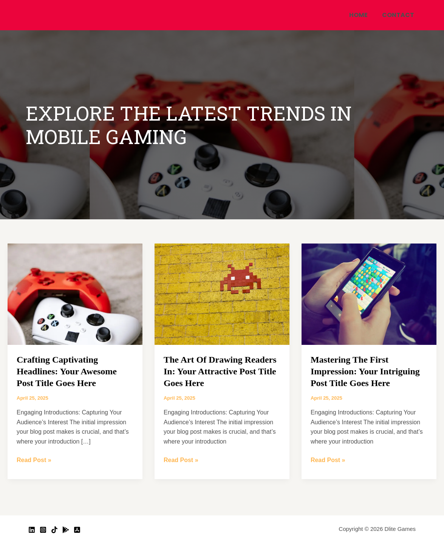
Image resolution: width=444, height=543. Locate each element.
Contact (399, 15)
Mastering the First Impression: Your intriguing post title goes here (365, 371)
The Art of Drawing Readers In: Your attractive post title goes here (220, 371)
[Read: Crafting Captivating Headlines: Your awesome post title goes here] (75, 293)
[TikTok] (54, 529)
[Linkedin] (31, 529)
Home (362, 15)
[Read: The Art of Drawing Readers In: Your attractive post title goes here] (222, 293)
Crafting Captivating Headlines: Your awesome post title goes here (67, 371)
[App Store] (77, 529)
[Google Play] (65, 529)
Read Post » (34, 459)
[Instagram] (43, 529)
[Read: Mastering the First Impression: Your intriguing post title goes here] (369, 293)
